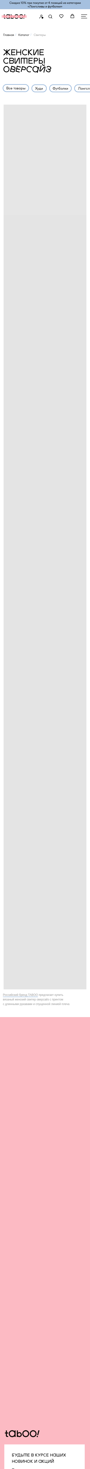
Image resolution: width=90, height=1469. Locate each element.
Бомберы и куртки (21, 1273)
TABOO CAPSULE (21, 1197)
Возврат (56, 1219)
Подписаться (27, 1145)
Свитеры (13, 1278)
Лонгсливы (15, 1256)
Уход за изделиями (65, 1224)
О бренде (57, 1187)
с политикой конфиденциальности (41, 1115)
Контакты (56, 1246)
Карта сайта (16, 1402)
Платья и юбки (18, 1283)
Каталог (23, 35)
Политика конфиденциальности (31, 1395)
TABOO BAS (16, 1192)
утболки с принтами (25, 1262)
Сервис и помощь (64, 1208)
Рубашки (13, 1224)
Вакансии (57, 1197)
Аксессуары (16, 1299)
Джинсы (13, 1246)
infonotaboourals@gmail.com (44, 1384)
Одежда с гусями (20, 1294)
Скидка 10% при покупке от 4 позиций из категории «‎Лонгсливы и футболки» (45, 4)
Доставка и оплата (65, 1214)
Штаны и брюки (19, 1240)
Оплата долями (62, 1235)
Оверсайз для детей (23, 1219)
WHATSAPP (23, 1365)
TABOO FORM (18, 1203)
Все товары (15, 1187)
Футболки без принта (23, 1267)
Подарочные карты (65, 1230)
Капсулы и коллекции (23, 1310)
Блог (53, 1192)
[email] (45, 1091)
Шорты (12, 1289)
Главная (8, 35)
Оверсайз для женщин (25, 1208)
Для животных (18, 1305)
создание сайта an (25, 1461)
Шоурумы (57, 1240)
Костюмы (13, 1230)
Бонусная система (64, 1203)
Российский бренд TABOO (20, 995)
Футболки (14, 1251)
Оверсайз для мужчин (24, 1214)
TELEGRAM (23, 1357)
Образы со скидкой (22, 1235)
